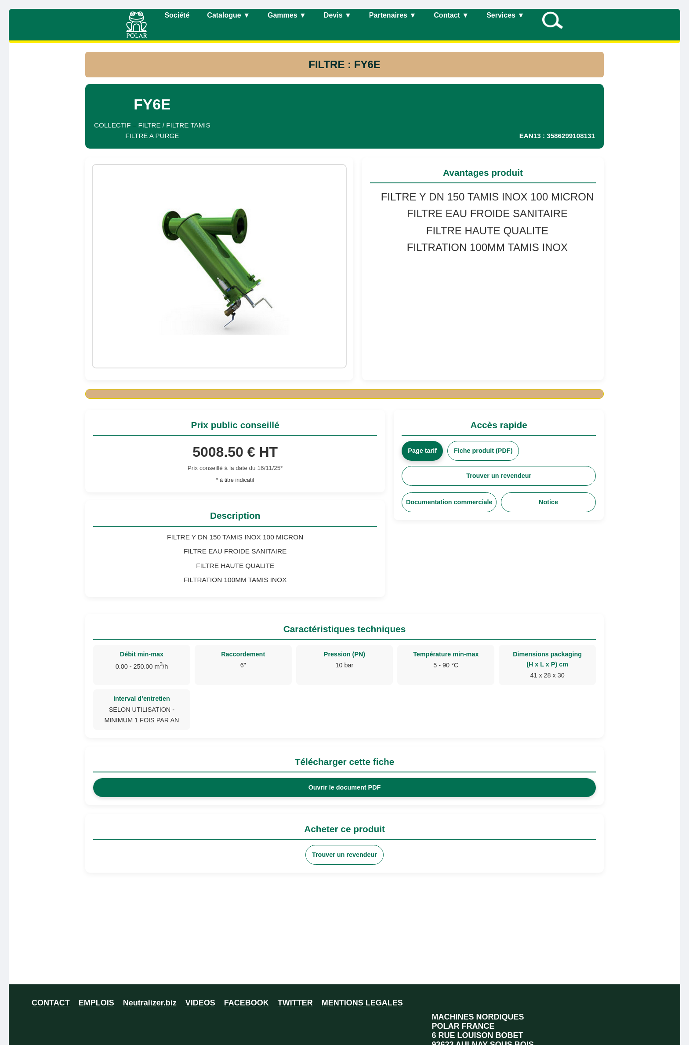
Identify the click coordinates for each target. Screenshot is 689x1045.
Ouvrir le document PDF (344, 787)
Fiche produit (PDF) (483, 450)
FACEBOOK (246, 1002)
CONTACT (51, 1002)
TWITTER (295, 1002)
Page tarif (422, 450)
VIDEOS (200, 1002)
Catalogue (228, 15)
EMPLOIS (96, 1002)
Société (176, 15)
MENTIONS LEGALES (362, 1002)
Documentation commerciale (449, 502)
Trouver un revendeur (498, 475)
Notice (548, 502)
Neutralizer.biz (150, 1002)
